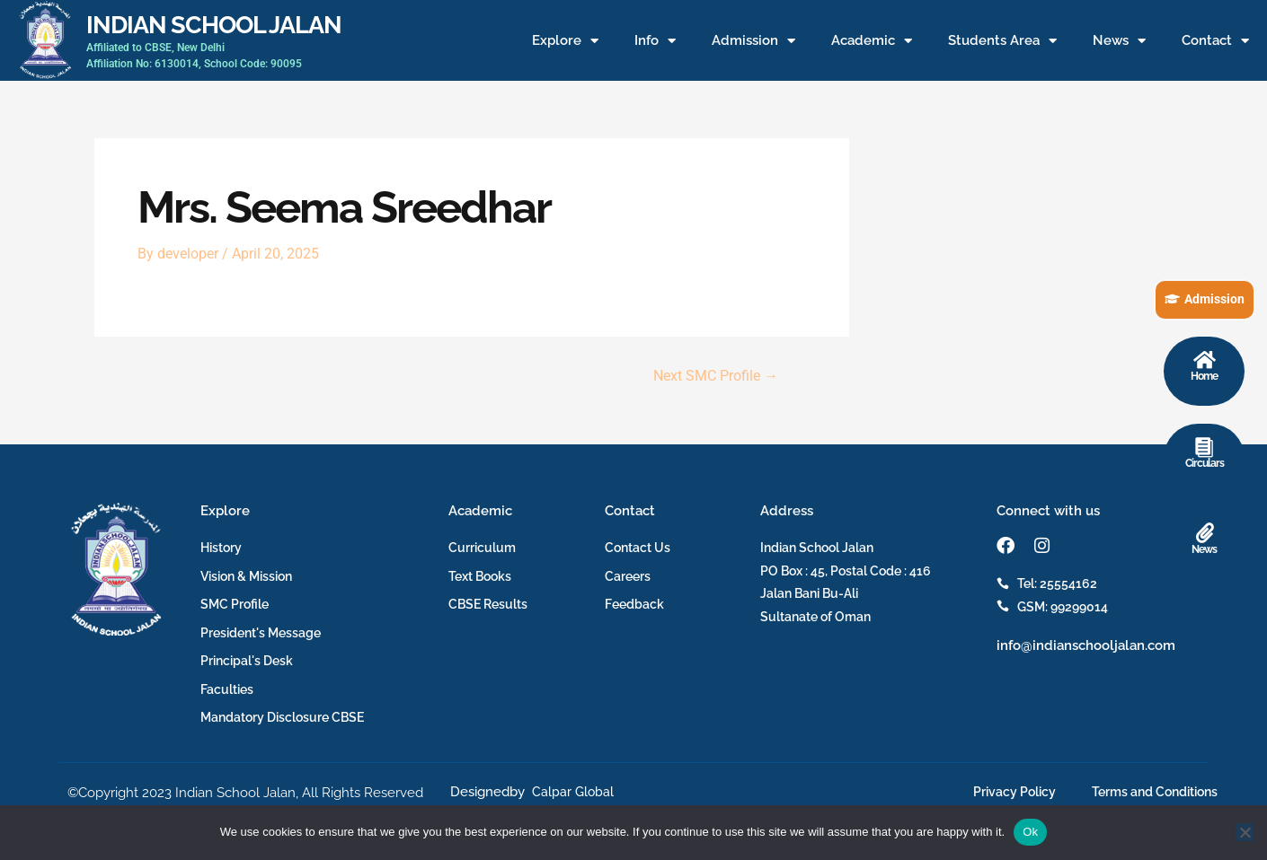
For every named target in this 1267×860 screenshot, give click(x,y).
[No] (1245, 832)
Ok (1030, 831)
